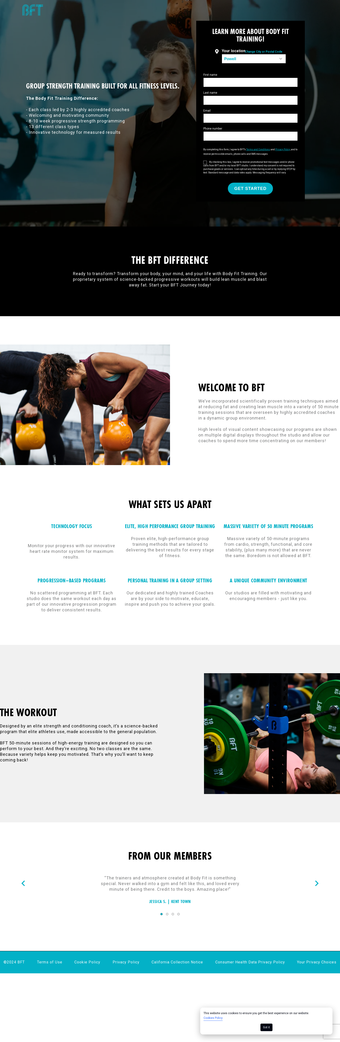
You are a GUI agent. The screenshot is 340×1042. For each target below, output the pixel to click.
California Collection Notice (177, 962)
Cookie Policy (87, 962)
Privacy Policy (126, 962)
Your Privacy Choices (316, 962)
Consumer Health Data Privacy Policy (250, 962)
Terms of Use (49, 962)
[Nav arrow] (23, 883)
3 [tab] (173, 914)
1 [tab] (161, 914)
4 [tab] (178, 914)
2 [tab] (167, 914)
